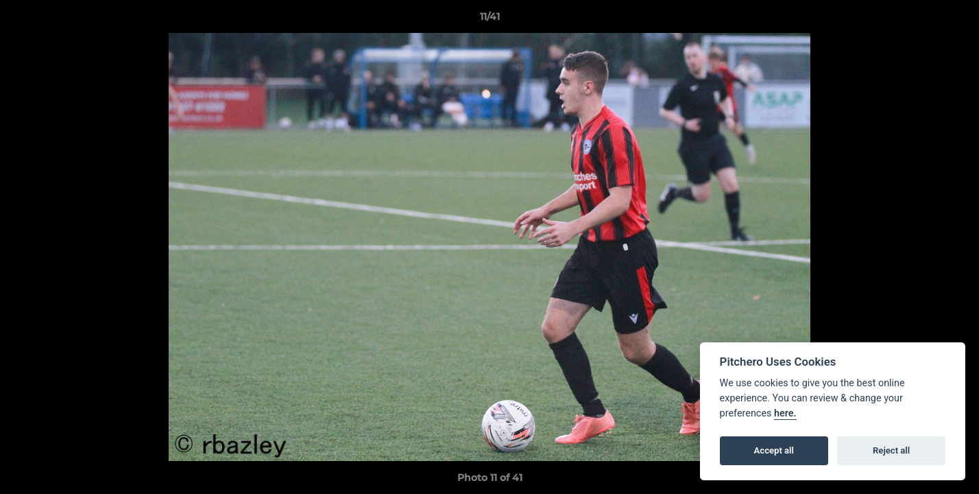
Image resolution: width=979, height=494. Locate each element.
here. (785, 413)
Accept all (774, 450)
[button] (954, 20)
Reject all (891, 450)
